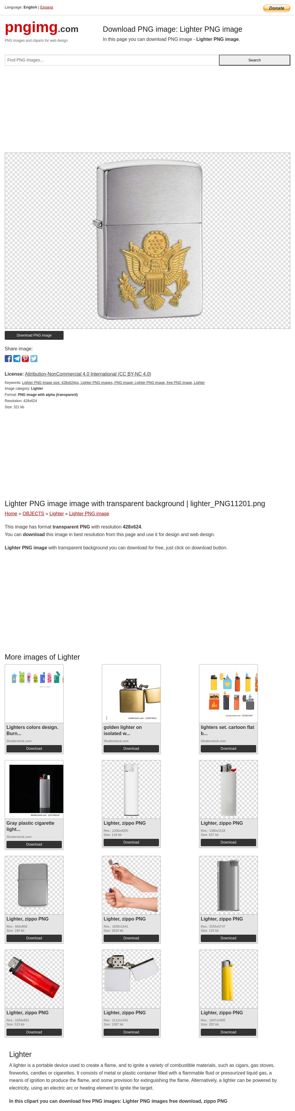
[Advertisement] (147, 111)
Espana (46, 7)
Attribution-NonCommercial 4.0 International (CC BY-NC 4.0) (88, 374)
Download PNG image (34, 335)
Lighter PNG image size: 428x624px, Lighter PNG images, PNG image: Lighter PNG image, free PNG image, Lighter (113, 383)
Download (34, 749)
